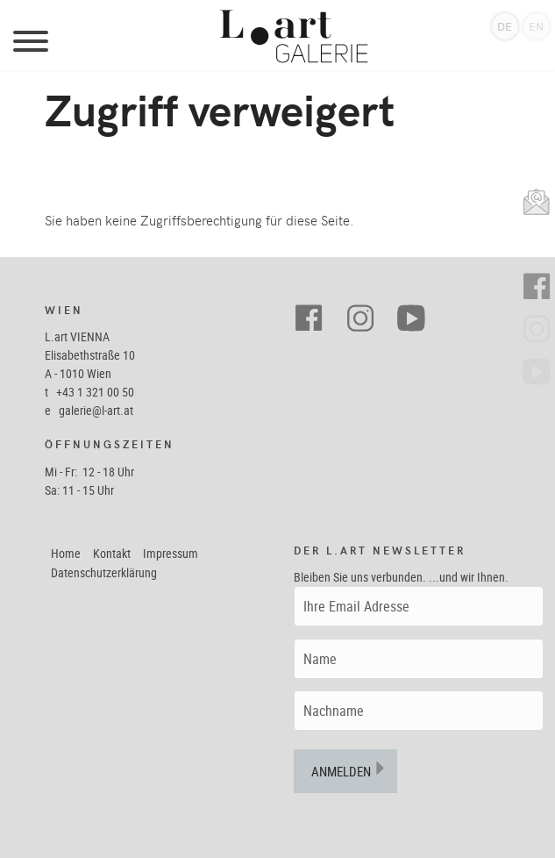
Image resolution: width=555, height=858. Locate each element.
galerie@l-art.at (96, 410)
